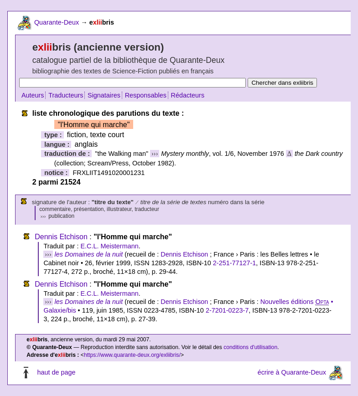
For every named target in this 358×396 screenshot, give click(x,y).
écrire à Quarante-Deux (292, 372)
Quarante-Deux (56, 22)
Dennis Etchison (61, 237)
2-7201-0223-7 (227, 310)
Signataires (104, 95)
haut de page (56, 372)
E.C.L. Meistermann (109, 246)
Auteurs (32, 95)
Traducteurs (65, 95)
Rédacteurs (188, 95)
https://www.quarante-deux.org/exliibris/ (132, 355)
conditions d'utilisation (250, 347)
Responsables (145, 95)
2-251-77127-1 (234, 263)
